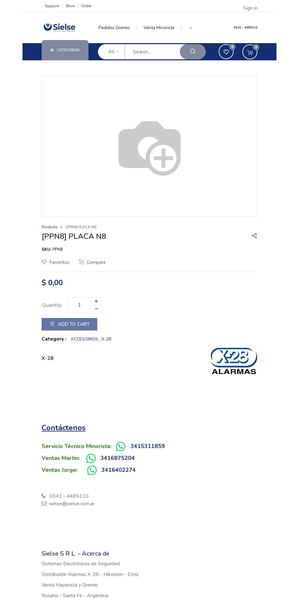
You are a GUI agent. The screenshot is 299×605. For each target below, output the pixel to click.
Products (50, 226)
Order (86, 5)
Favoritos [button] (55, 262)
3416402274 (118, 470)
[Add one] (96, 301)
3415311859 (147, 446)
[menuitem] (118, 28)
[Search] (193, 51)
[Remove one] (96, 309)
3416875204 (117, 458)
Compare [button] (92, 262)
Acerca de (95, 553)
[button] (190, 28)
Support (52, 5)
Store (70, 5)
